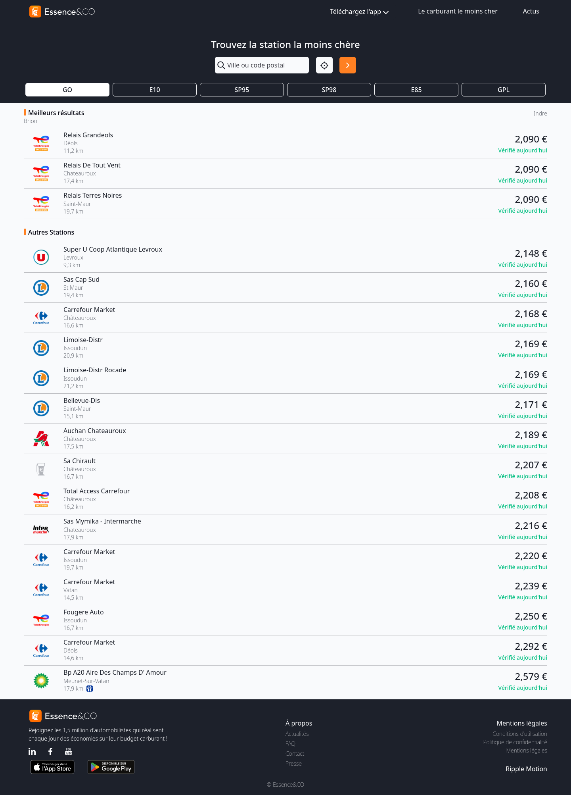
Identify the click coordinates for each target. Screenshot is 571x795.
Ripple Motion (526, 768)
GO (67, 89)
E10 (154, 89)
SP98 (329, 89)
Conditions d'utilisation (519, 733)
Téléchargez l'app (360, 12)
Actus (531, 11)
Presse (294, 763)
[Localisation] (324, 65)
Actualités (297, 733)
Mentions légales (526, 750)
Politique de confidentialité (515, 742)
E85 (416, 89)
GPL (504, 89)
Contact (295, 753)
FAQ (290, 743)
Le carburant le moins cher (458, 11)
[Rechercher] (347, 65)
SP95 (242, 89)
